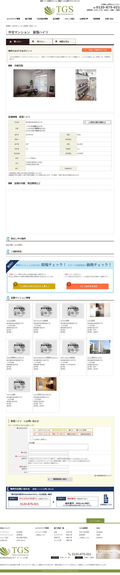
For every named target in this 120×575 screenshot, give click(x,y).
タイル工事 (57, 541)
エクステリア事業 (13, 19)
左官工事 (69, 533)
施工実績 (28, 19)
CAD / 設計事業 (84, 533)
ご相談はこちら (40, 536)
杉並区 (26, 26)
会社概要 (56, 19)
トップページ (4, 533)
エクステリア (58, 536)
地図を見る (64, 42)
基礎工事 (69, 541)
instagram (99, 533)
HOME (8, 26)
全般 (55, 533)
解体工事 (69, 536)
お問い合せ (109, 19)
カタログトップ (17, 26)
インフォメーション (6, 536)
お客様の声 (84, 19)
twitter (98, 536)
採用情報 (96, 19)
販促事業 (82, 536)
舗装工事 (69, 539)
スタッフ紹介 (70, 19)
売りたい (41, 42)
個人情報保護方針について (103, 477)
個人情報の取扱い (22, 539)
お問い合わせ (21, 541)
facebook (99, 539)
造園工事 (57, 539)
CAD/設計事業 (42, 19)
